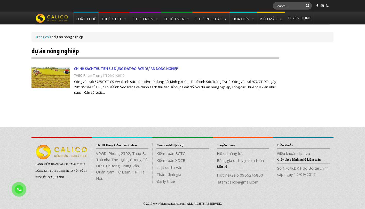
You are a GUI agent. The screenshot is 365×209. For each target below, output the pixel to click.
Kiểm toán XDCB (170, 160)
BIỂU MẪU (268, 18)
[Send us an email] (322, 6)
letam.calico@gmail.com (237, 182)
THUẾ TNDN (142, 18)
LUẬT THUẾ (86, 18)
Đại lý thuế (165, 181)
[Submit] (308, 6)
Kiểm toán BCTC (170, 153)
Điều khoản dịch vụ (293, 153)
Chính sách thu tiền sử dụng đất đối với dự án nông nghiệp (126, 69)
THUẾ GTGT (111, 18)
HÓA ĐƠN (240, 18)
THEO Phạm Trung (88, 75)
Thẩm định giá (168, 174)
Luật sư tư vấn (169, 167)
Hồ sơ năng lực (230, 153)
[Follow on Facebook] (317, 6)
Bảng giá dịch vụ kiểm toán (240, 160)
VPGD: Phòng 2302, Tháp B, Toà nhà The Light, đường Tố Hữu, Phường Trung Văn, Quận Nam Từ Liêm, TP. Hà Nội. (122, 166)
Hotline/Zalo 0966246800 (240, 175)
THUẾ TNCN (174, 18)
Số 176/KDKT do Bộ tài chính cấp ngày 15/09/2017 (303, 171)
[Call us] (327, 6)
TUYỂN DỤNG (299, 17)
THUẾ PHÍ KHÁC (208, 18)
